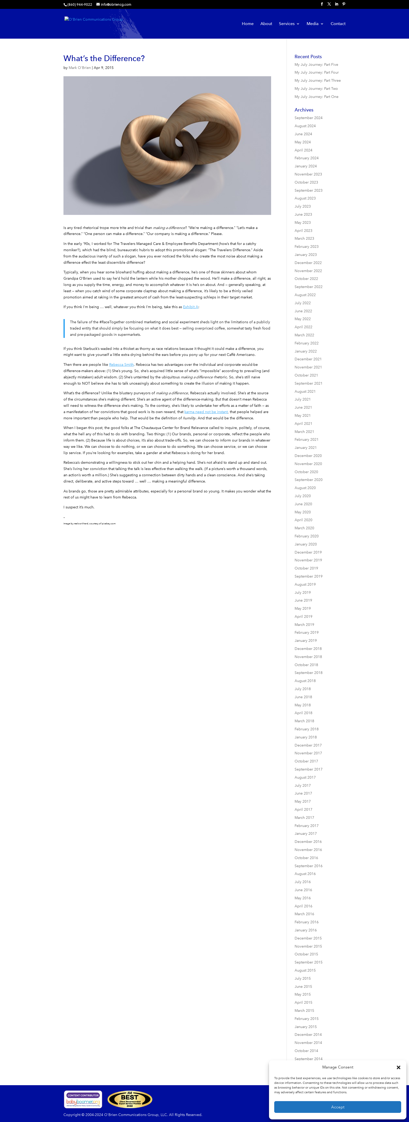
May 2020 (303, 512)
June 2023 (303, 214)
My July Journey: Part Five (316, 64)
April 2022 (303, 327)
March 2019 (304, 624)
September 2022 (309, 287)
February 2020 (307, 536)
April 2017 (303, 809)
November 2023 (308, 174)
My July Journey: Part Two (316, 88)
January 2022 (306, 351)
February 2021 (307, 439)
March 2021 (304, 432)
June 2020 (303, 504)
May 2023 (303, 222)
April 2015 (303, 1002)
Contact (338, 24)
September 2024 (309, 118)
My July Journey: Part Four (317, 72)
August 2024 (305, 126)
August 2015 (305, 970)
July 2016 (303, 882)
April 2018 (303, 713)
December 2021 (308, 359)
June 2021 (303, 407)
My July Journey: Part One (316, 97)
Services (287, 24)
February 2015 (307, 1019)
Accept (337, 1107)
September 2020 (309, 480)
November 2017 (308, 753)
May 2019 (303, 608)
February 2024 (307, 158)
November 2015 (308, 946)
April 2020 (303, 520)
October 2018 (306, 665)
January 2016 (306, 930)
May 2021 (303, 415)
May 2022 (303, 319)
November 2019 (308, 560)
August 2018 (305, 681)
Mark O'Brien (80, 68)
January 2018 (306, 737)
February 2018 (307, 729)
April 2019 (303, 616)
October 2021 (306, 375)
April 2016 (303, 906)
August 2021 (305, 391)
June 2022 (303, 311)
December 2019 (308, 552)
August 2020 (305, 488)
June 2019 (303, 600)
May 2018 (303, 705)
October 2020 (306, 472)
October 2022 (306, 279)
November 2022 (308, 271)
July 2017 (303, 785)
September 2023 (309, 190)
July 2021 (303, 399)
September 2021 (309, 383)
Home (248, 24)
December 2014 (308, 1034)
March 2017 (304, 817)
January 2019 (306, 640)
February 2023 (307, 246)
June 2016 (303, 890)
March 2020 (304, 528)
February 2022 (307, 343)
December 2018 (308, 649)
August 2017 (305, 777)
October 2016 (306, 858)
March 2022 (304, 335)
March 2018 (304, 721)
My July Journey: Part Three (318, 80)
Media (313, 24)
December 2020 (308, 456)
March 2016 (304, 914)
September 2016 (309, 866)
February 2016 (307, 922)
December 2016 (308, 841)
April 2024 (303, 150)
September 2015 (309, 962)
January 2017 (306, 833)
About (266, 24)
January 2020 (306, 544)
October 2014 (306, 1051)
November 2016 (308, 850)
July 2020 (303, 496)
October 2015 (306, 954)
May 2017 (303, 801)
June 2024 (303, 134)
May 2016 (303, 898)
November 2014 (308, 1043)
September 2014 (309, 1059)
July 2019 (303, 592)
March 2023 (304, 238)
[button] (398, 1067)
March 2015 (304, 1010)
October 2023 (306, 182)
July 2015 (303, 978)
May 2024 (303, 142)
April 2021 (303, 423)
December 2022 (308, 263)
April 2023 (303, 230)
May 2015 (303, 994)
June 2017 (303, 793)
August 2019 (305, 584)
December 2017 (308, 745)
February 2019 (307, 632)
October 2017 (306, 761)
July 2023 (303, 206)
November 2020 (308, 464)
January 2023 (306, 254)
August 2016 (305, 874)
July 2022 (303, 303)
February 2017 (307, 826)
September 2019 (309, 576)
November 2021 (308, 367)
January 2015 (306, 1027)
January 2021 (306, 447)
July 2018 (303, 689)
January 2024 (306, 166)
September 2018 (309, 673)
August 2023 (305, 198)
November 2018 (308, 657)
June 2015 (303, 986)
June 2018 (303, 697)
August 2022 (305, 295)
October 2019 (306, 568)
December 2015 (308, 938)
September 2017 (309, 769)
